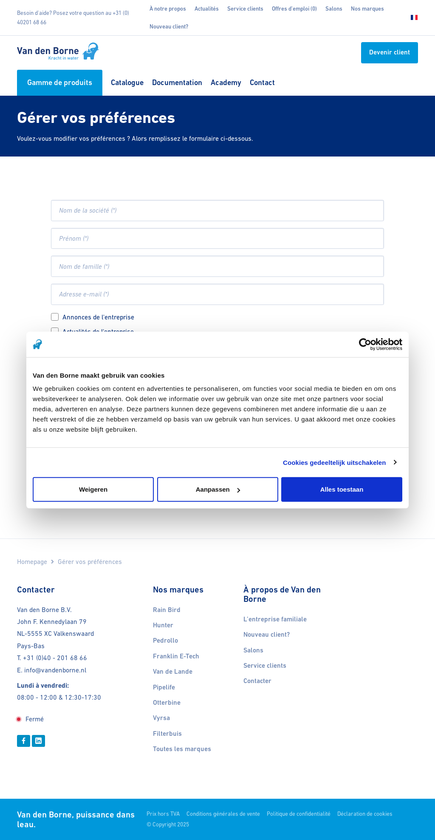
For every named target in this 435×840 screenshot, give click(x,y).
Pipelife (164, 687)
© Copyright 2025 (168, 824)
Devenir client (389, 52)
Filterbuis (167, 733)
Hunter (163, 625)
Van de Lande (172, 671)
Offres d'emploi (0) (294, 9)
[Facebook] (23, 741)
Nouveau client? (169, 26)
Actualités (207, 9)
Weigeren (93, 489)
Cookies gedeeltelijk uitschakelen (334, 462)
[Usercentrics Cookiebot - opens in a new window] (365, 344)
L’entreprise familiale (275, 619)
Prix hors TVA (163, 814)
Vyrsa (161, 718)
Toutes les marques (182, 749)
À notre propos (168, 9)
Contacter (257, 681)
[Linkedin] (38, 741)
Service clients (245, 9)
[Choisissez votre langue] (411, 17)
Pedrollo (165, 640)
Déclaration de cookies (365, 814)
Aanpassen (218, 489)
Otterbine (167, 702)
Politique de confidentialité (298, 814)
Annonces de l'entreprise (98, 317)
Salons (333, 9)
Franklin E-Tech (176, 656)
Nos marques (367, 9)
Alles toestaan (342, 489)
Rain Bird (167, 610)
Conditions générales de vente (223, 814)
